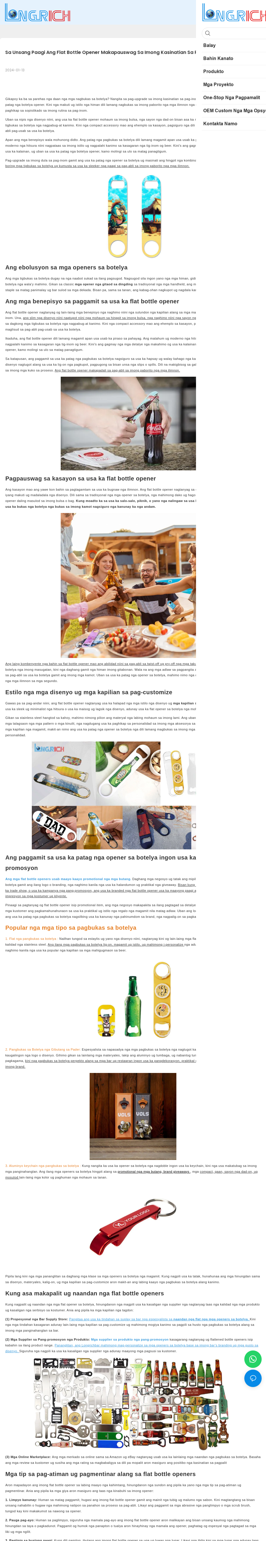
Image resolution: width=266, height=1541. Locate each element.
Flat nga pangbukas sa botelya (33, 938)
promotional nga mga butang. (107, 879)
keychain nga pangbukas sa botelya (52, 1165)
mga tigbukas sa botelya (35, 166)
